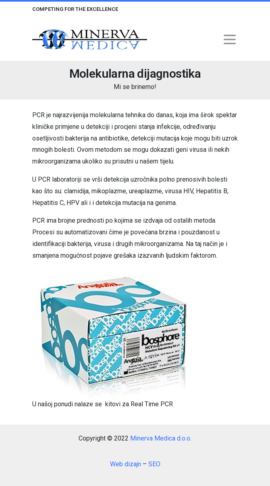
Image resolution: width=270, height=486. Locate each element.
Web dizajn (125, 464)
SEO (154, 464)
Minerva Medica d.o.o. (160, 438)
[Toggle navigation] (230, 39)
